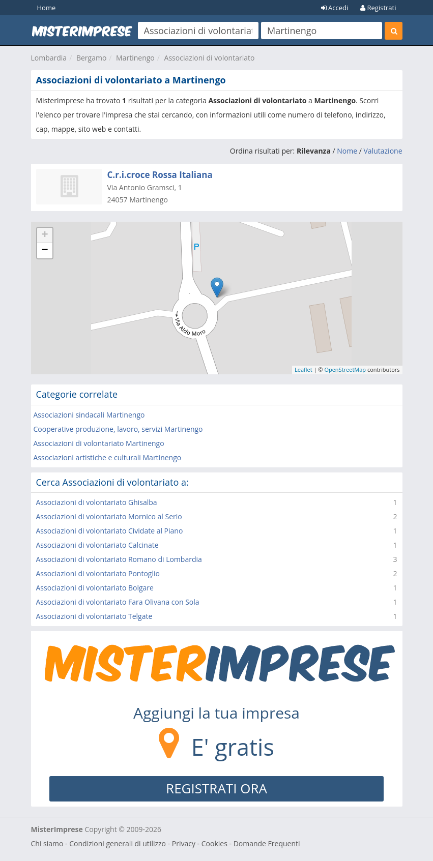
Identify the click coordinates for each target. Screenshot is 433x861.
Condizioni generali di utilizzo (117, 843)
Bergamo (91, 58)
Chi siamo (47, 843)
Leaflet (303, 369)
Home (46, 7)
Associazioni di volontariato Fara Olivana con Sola (117, 602)
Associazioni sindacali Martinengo (89, 415)
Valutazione (383, 151)
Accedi (335, 7)
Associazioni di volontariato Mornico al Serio (109, 516)
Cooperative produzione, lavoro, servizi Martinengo (118, 429)
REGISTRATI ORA (216, 788)
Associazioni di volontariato (209, 58)
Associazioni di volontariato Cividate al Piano (109, 531)
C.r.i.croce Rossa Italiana (160, 175)
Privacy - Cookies (199, 843)
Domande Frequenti (267, 843)
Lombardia (49, 58)
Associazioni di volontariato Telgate (94, 616)
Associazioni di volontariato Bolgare (95, 587)
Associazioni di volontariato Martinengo (99, 443)
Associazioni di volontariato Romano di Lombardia (119, 559)
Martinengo (135, 58)
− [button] (44, 250)
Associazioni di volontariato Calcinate (97, 545)
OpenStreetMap (345, 369)
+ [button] (44, 235)
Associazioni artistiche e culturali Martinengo (108, 457)
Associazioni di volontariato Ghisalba (96, 502)
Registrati (378, 7)
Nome (347, 151)
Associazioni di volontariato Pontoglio (98, 573)
